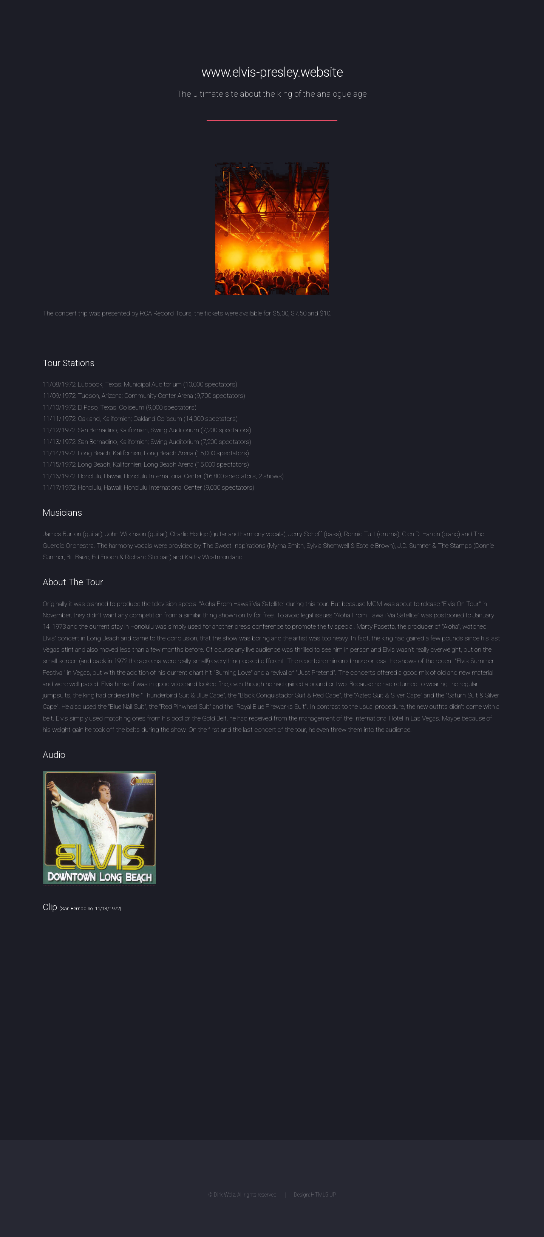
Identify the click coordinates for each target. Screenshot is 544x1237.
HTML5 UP (323, 1195)
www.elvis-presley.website (271, 72)
